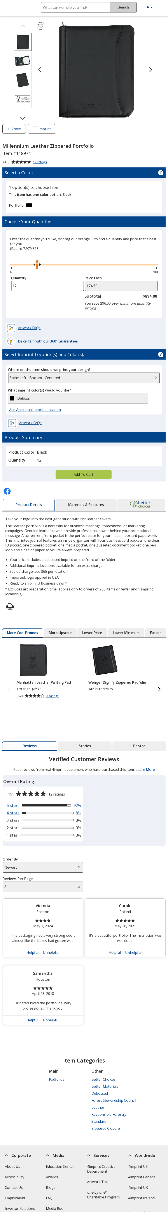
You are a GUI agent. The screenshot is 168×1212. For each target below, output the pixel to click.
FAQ (49, 1198)
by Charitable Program (103, 1195)
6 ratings (53, 696)
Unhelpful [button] (51, 952)
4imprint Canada (141, 1177)
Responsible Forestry (108, 1114)
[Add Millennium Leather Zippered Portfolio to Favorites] (40, 26)
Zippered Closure (105, 1128)
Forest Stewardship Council (113, 1100)
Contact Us (14, 1187)
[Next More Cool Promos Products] (159, 689)
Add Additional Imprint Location (35, 409)
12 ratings (40, 162)
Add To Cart (83, 474)
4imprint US (138, 1166)
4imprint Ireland (141, 1198)
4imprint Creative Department (101, 1169)
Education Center (60, 1166)
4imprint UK (138, 1187)
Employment (15, 1198)
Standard (98, 1121)
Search (123, 7)
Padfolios (56, 1079)
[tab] (29, 505)
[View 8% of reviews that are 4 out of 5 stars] (43, 813)
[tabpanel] (84, 892)
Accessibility (14, 1177)
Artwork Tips (97, 1181)
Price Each (93, 278)
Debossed (99, 1093)
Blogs (50, 1187)
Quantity (18, 278)
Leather (97, 1107)
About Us (12, 1166)
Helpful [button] (32, 952)
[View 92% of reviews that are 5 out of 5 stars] (43, 805)
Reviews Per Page (17, 878)
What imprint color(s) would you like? (39, 390)
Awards (52, 1177)
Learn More (145, 769)
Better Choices (103, 1079)
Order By (10, 859)
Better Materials (104, 1086)
